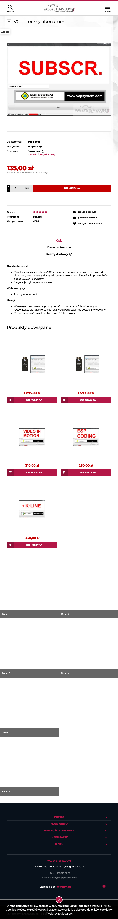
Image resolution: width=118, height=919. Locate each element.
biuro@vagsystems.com (59, 877)
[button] (92, 212)
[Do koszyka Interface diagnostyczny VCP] (32, 400)
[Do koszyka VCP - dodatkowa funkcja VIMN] (32, 472)
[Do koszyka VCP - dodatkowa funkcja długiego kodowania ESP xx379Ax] (86, 472)
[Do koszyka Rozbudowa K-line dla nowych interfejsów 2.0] (32, 545)
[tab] (59, 240)
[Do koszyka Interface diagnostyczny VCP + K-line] (86, 400)
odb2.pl (37, 216)
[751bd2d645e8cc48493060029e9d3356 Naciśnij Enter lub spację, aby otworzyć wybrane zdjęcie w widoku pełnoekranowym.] (59, 79)
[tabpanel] (59, 289)
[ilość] (15, 188)
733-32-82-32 (59, 873)
